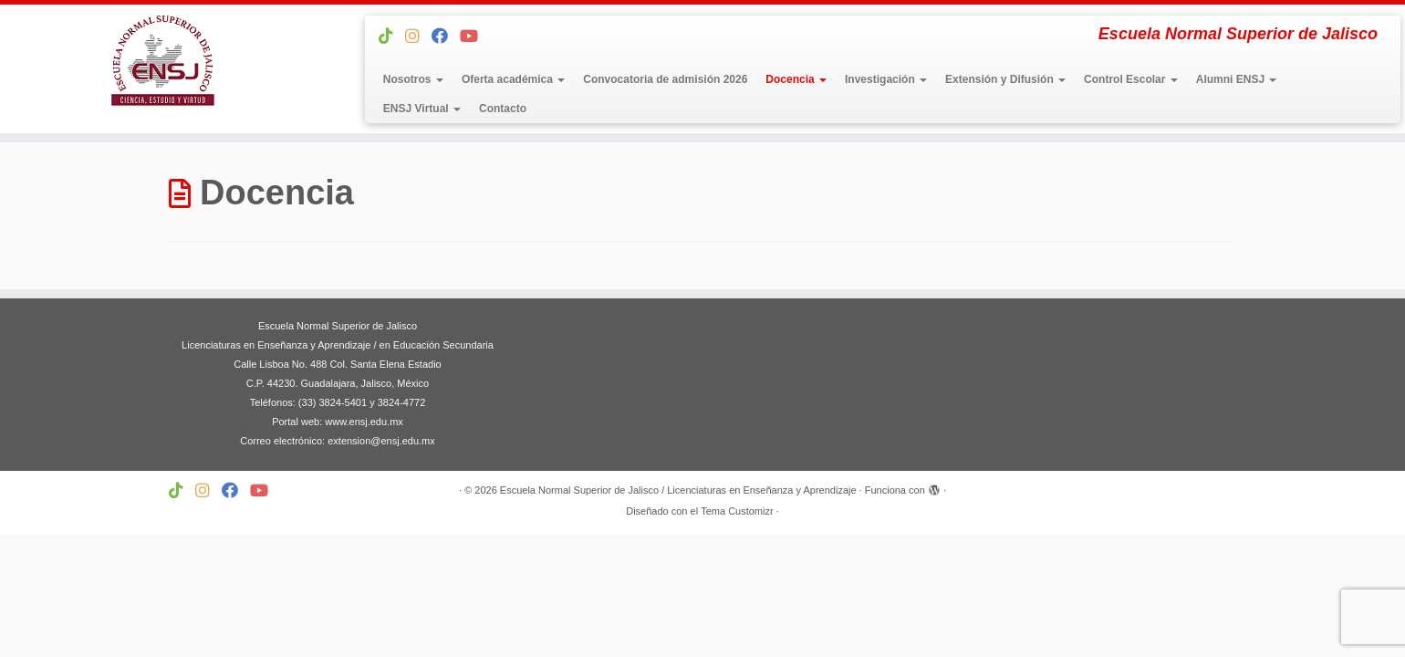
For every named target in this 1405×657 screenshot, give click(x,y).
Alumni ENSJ (1236, 79)
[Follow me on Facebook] (446, 36)
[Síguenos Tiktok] (392, 36)
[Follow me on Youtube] (475, 36)
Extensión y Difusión (1005, 79)
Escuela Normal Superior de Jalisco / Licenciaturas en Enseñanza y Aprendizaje (678, 490)
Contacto (502, 108)
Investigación (886, 79)
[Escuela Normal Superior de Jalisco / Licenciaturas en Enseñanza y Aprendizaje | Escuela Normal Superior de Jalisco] (162, 61)
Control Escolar (1131, 79)
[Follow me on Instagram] (418, 36)
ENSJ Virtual (422, 108)
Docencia (796, 79)
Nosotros (413, 79)
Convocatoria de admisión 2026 (665, 79)
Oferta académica (513, 79)
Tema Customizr (737, 511)
